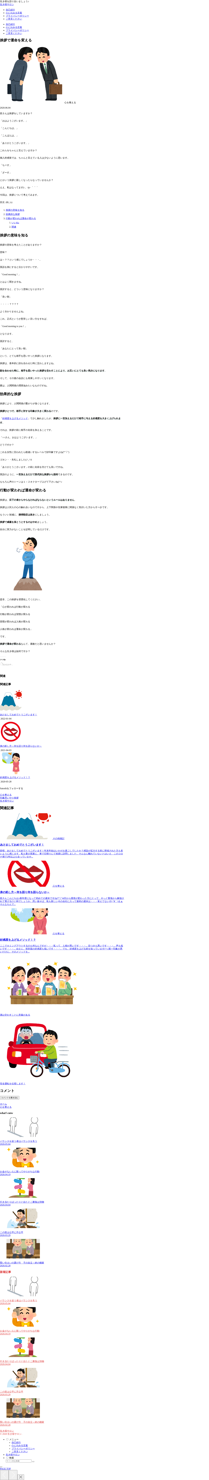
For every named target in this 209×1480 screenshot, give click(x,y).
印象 (2, 798)
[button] (33, 1461)
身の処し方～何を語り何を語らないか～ (21, 746)
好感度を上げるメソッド (15, 418)
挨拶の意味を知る (15, 210)
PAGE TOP (5, 1468)
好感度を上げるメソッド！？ (15, 777)
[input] (18, 1460)
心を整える (6, 795)
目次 (2, 202)
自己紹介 (16, 1442)
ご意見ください (20, 1451)
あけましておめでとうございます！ (18, 714)
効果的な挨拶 (13, 214)
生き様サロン (13, 1454)
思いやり (9, 798)
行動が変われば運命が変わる (21, 218)
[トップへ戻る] (1, 1466)
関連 (14, 227)
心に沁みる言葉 (20, 1445)
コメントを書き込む (9, 1098)
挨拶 (16, 798)
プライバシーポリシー (23, 1448)
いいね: (15, 222)
